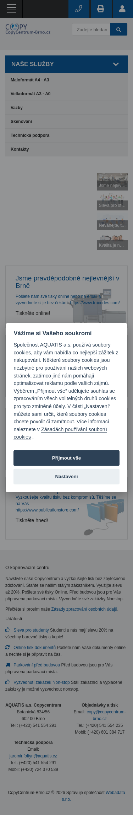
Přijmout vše (66, 457)
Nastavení (66, 476)
